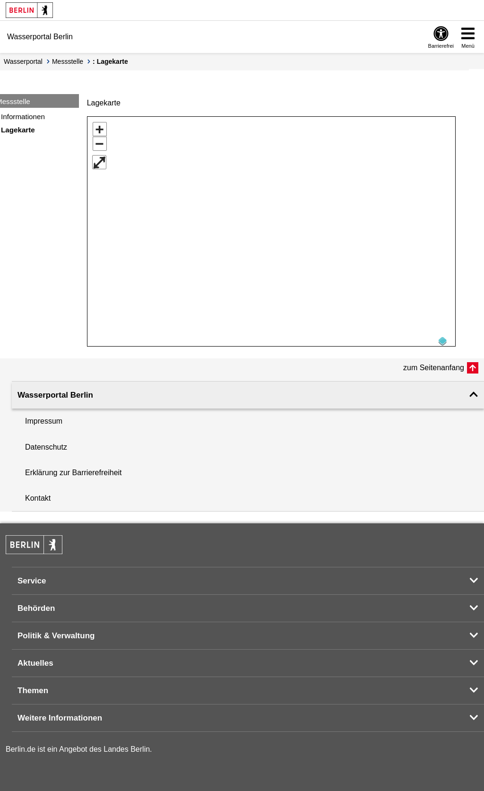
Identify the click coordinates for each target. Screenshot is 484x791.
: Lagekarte (110, 61)
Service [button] (31, 577)
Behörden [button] (36, 604)
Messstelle (67, 61)
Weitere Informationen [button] (59, 714)
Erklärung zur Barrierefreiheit (73, 469)
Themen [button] (32, 687)
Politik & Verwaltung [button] (56, 632)
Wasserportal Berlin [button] (55, 391)
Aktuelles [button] (35, 659)
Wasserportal (23, 61)
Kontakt (38, 495)
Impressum (43, 418)
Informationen (23, 117)
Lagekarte (18, 130)
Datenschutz (46, 444)
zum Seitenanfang (433, 364)
